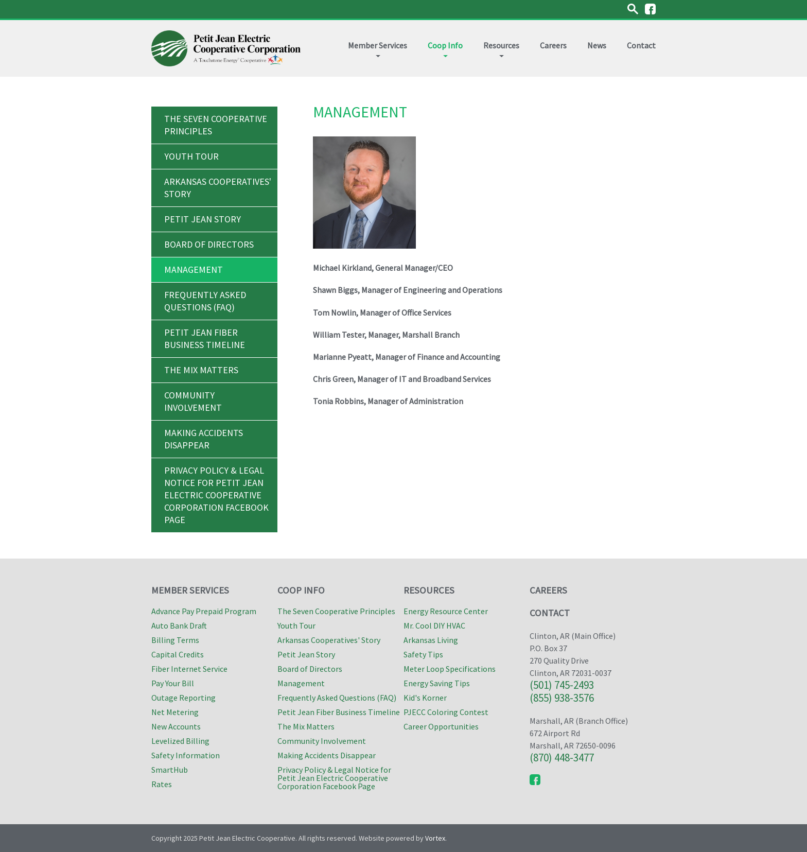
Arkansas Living (431, 640)
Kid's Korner (425, 697)
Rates (161, 784)
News (596, 45)
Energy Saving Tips (437, 683)
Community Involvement (193, 401)
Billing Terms (175, 640)
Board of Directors (209, 244)
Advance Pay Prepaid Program (203, 611)
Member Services (377, 48)
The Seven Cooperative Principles (215, 125)
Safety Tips (423, 654)
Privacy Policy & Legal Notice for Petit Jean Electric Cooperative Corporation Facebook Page (216, 495)
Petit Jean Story (202, 219)
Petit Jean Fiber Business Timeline (204, 338)
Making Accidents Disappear (203, 439)
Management (193, 269)
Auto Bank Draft (179, 625)
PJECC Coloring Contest (446, 712)
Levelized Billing (180, 741)
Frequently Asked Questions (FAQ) (205, 301)
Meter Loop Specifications (450, 669)
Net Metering (175, 712)
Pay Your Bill (172, 683)
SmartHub (169, 769)
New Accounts (176, 726)
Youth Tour (191, 156)
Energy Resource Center (446, 611)
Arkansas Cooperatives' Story (217, 188)
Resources (501, 48)
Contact (641, 45)
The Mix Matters (201, 370)
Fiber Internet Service (189, 669)
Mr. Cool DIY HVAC (434, 625)
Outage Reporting (183, 697)
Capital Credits (177, 654)
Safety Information (185, 755)
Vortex (435, 838)
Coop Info (445, 48)
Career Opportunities (441, 726)
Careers (553, 45)
